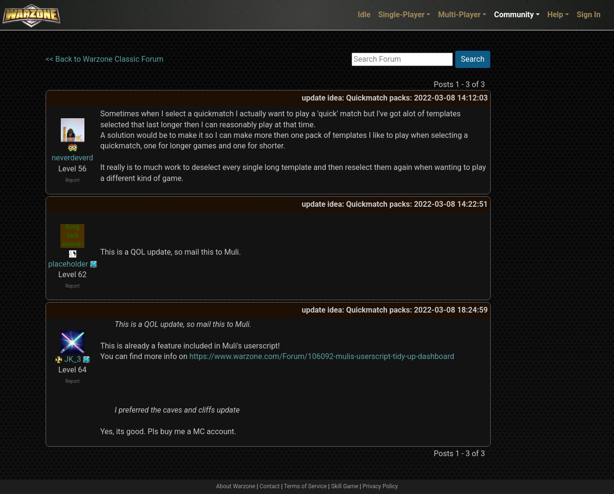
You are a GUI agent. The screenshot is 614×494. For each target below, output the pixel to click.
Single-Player (401, 14)
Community (514, 14)
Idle (364, 14)
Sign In (589, 14)
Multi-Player (459, 14)
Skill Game (344, 486)
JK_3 (72, 359)
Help (555, 14)
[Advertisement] (530, 193)
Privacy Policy (380, 486)
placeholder (68, 264)
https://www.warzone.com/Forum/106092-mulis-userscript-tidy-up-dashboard (321, 356)
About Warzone (235, 486)
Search (472, 59)
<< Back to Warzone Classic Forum (105, 59)
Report (72, 180)
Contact (270, 486)
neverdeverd (72, 157)
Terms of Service (305, 486)
